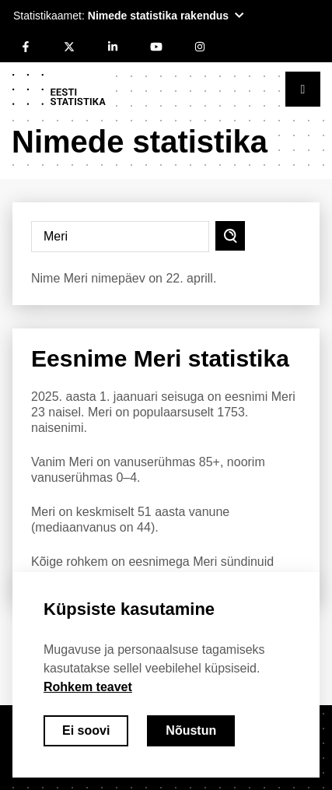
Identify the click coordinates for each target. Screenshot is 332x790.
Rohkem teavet (88, 686)
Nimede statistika (139, 142)
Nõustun (191, 730)
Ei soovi (86, 730)
